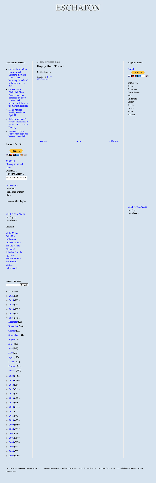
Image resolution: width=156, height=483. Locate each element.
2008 (11, 429)
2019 (11, 380)
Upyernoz (10, 255)
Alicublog (10, 249)
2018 (11, 385)
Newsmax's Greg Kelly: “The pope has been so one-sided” (18, 134)
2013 (11, 407)
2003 (11, 451)
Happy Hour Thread (50, 66)
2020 (11, 376)
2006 (11, 438)
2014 (11, 402)
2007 (11, 433)
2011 (11, 416)
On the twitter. (12, 185)
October (12, 331)
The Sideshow (12, 261)
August (11, 339)
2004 (11, 446)
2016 (11, 393)
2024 (11, 304)
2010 (11, 420)
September (13, 335)
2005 (11, 442)
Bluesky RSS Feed (14, 164)
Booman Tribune (13, 258)
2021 (11, 318)
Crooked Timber (13, 242)
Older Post (114, 141)
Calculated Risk (13, 268)
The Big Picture (13, 245)
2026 (11, 296)
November (13, 326)
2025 (11, 300)
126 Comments (43, 79)
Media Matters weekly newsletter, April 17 (17, 112)
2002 (11, 455)
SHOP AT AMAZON (15, 214)
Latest (8, 167)
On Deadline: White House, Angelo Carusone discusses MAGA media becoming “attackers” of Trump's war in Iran (18, 77)
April (11, 357)
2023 (11, 309)
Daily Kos (10, 236)
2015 (11, 398)
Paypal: (131, 69)
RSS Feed (10, 161)
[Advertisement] (78, 36)
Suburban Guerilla (14, 252)
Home (78, 141)
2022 (11, 313)
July (10, 344)
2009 (11, 424)
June (10, 348)
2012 (11, 411)
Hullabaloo (11, 239)
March (11, 361)
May (10, 353)
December (13, 322)
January (12, 370)
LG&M (9, 265)
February (12, 366)
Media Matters (12, 233)
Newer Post (42, 141)
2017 (11, 389)
